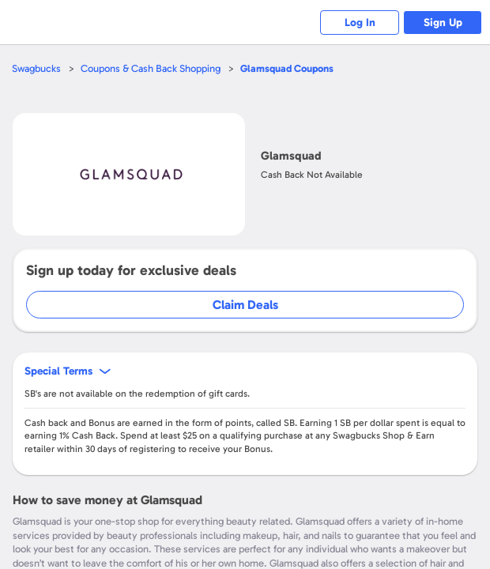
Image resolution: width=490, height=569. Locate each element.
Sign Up (443, 22)
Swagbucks (36, 68)
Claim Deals (245, 304)
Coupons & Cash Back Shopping (150, 68)
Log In (360, 22)
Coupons (287, 68)
